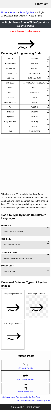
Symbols (13, 12)
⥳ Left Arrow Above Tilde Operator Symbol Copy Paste (20, 397)
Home (4, 12)
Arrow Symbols (27, 12)
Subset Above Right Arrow (25, 391)
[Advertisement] (25, 166)
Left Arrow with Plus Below (25, 368)
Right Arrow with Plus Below (25, 380)
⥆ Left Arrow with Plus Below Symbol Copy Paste (32, 401)
